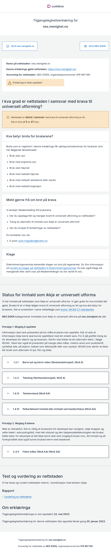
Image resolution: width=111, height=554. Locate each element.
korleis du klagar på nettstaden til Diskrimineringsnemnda (43, 268)
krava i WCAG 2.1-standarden (77, 309)
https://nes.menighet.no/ (62, 69)
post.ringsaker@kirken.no (33, 240)
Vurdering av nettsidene (18, 496)
